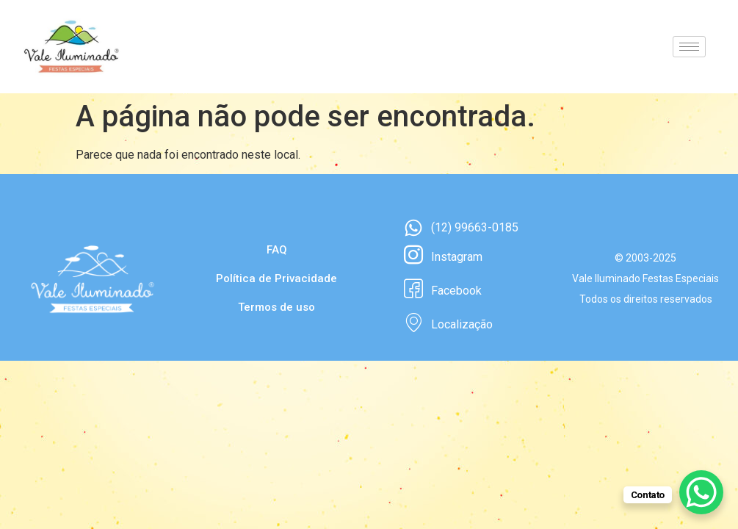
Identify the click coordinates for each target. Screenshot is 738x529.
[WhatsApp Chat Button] (701, 492)
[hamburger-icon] (689, 46)
